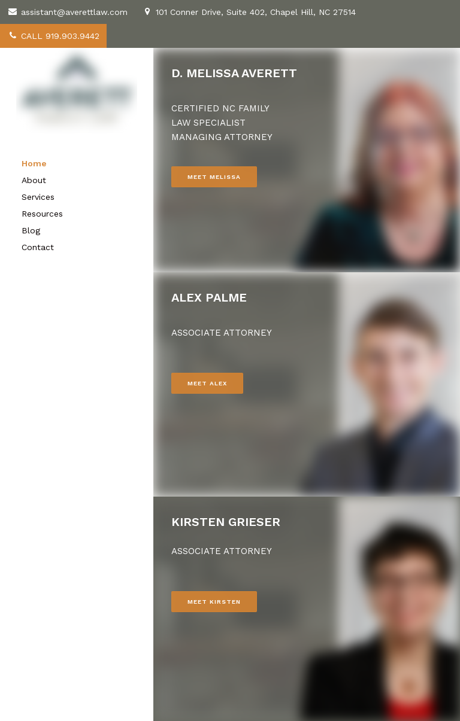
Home (34, 163)
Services (38, 197)
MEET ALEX (207, 383)
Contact (38, 247)
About (34, 180)
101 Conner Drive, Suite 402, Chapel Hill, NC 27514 (249, 12)
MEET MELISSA (214, 177)
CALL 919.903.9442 (53, 36)
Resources (42, 213)
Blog (31, 230)
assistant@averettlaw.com (67, 12)
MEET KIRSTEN (214, 601)
